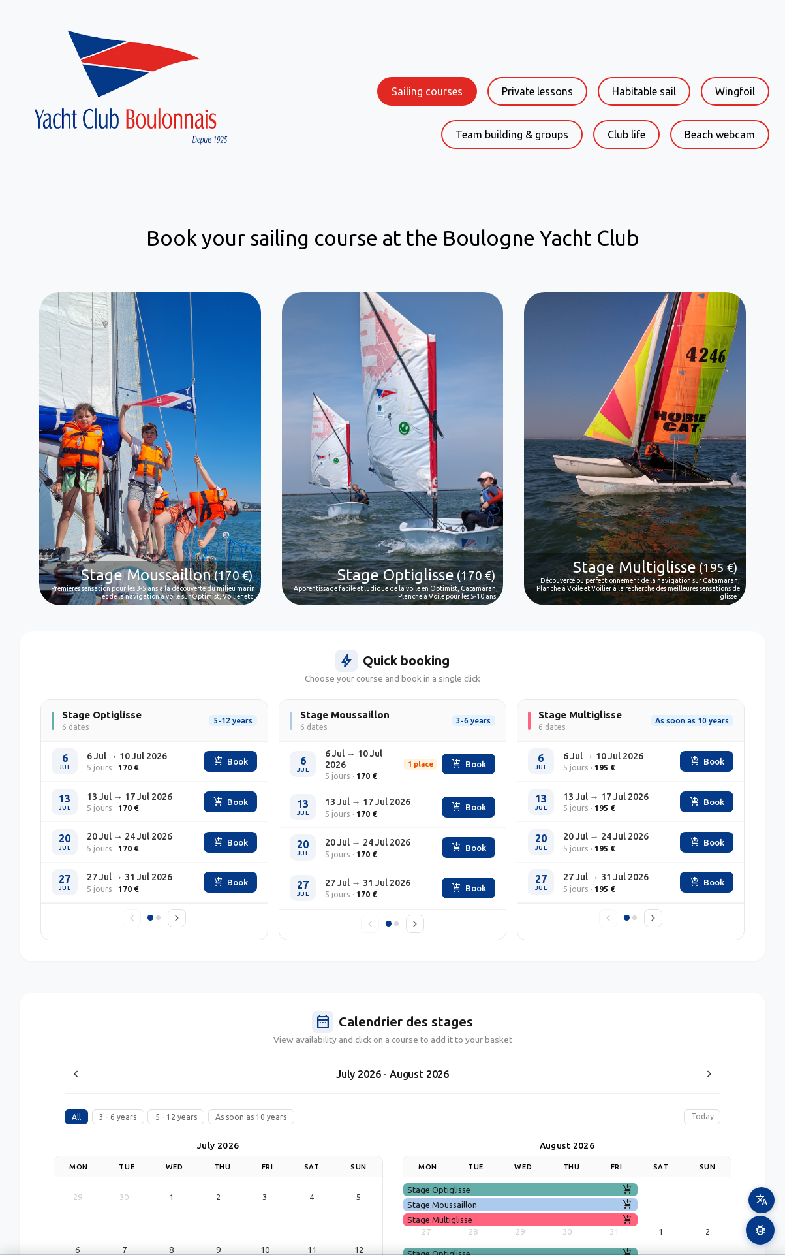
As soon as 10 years (250, 1117)
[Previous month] (76, 1074)
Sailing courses (427, 91)
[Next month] (709, 1074)
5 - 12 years (176, 1117)
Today (702, 1116)
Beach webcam (720, 134)
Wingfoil (735, 91)
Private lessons (537, 91)
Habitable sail (644, 91)
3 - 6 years (117, 1117)
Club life (626, 134)
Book (230, 761)
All (76, 1117)
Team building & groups (511, 134)
